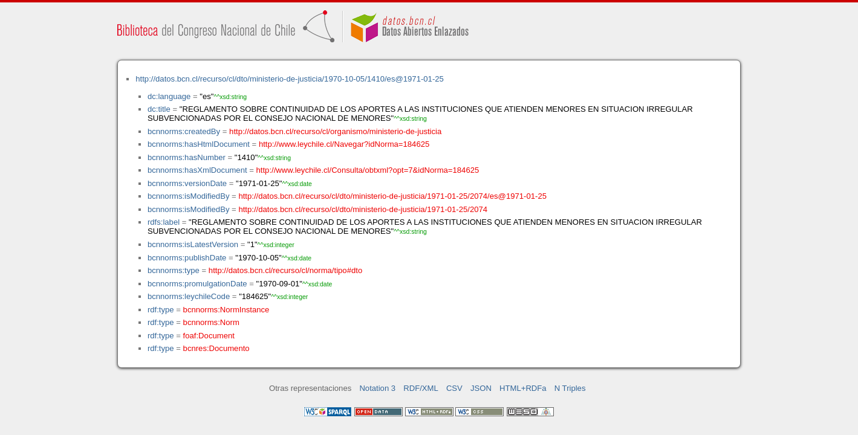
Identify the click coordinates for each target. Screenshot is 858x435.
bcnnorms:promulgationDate (197, 283)
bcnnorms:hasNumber (187, 157)
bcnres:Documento (216, 348)
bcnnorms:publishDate (187, 257)
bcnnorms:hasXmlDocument (197, 170)
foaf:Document (209, 335)
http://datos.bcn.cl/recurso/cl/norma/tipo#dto (285, 270)
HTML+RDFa (523, 388)
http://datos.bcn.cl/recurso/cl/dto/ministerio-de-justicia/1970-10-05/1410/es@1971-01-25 (289, 78)
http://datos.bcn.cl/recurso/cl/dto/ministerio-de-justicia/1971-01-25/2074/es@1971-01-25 (392, 196)
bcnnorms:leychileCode (189, 296)
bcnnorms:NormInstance (226, 309)
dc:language (169, 96)
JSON (481, 388)
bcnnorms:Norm (211, 322)
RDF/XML (420, 388)
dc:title (159, 109)
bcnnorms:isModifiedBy (189, 196)
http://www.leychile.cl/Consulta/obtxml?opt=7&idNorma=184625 (367, 170)
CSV (454, 388)
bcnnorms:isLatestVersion (193, 244)
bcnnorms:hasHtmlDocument (199, 144)
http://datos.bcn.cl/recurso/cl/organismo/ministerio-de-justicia (335, 131)
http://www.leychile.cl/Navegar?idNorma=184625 (344, 144)
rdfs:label (164, 222)
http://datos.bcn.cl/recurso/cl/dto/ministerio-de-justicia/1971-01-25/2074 (362, 209)
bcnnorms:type (174, 270)
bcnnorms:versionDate (187, 183)
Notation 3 (377, 388)
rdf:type (161, 309)
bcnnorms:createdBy (184, 131)
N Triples (570, 388)
